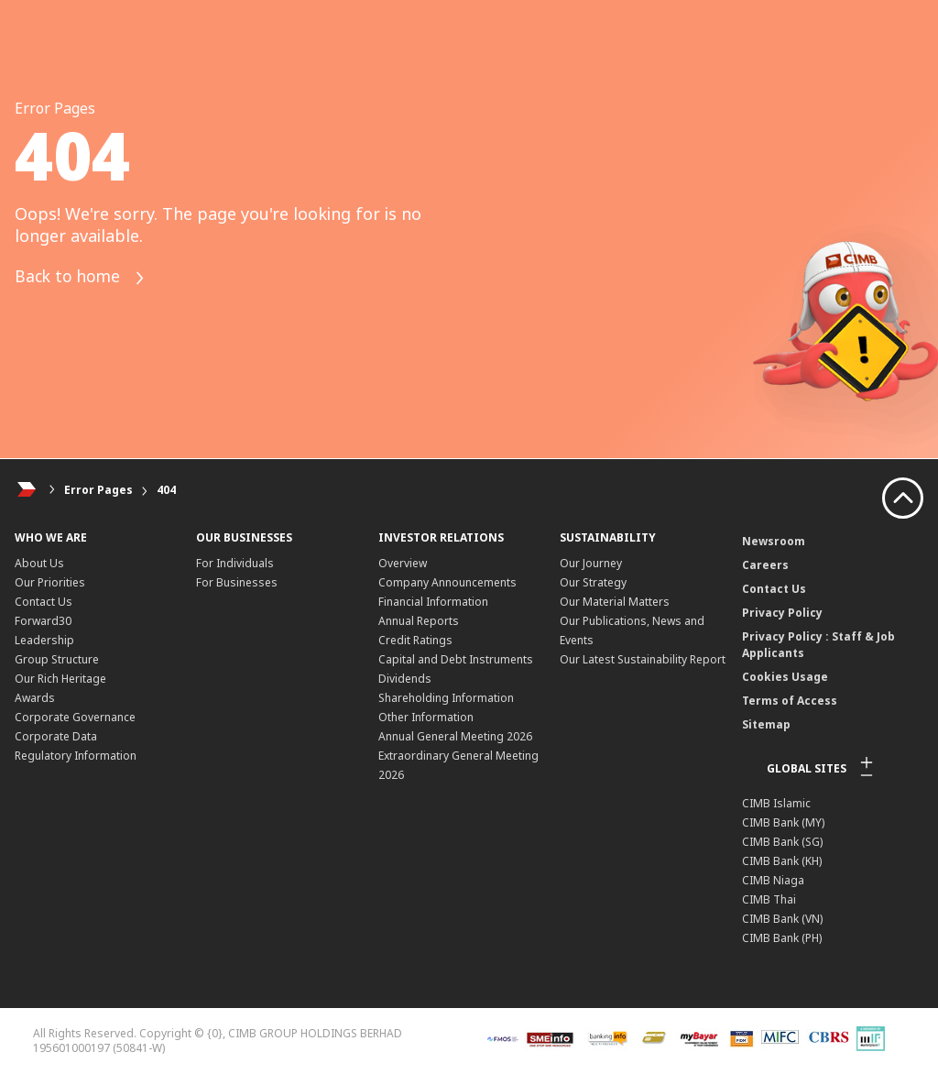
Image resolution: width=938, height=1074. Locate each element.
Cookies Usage (785, 677)
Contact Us (43, 601)
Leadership (44, 640)
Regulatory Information (75, 755)
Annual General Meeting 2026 (455, 736)
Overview (402, 563)
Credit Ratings (415, 640)
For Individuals (235, 563)
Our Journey (591, 563)
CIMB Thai (769, 899)
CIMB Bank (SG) (782, 841)
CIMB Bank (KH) (782, 861)
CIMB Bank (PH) (782, 938)
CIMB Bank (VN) (782, 918)
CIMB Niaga (773, 880)
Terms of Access (789, 700)
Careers (765, 565)
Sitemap (766, 724)
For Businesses (237, 582)
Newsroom (773, 541)
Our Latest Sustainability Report (642, 659)
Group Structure (57, 659)
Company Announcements (447, 582)
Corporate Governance (75, 717)
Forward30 (43, 621)
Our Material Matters (615, 601)
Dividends (404, 678)
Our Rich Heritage (60, 678)
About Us (39, 563)
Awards (35, 698)
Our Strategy (593, 582)
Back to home (82, 278)
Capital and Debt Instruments (455, 659)
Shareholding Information (446, 698)
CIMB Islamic (776, 803)
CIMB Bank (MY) (783, 822)
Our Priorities (50, 582)
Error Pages (98, 490)
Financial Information (433, 601)
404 (166, 490)
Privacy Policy (782, 612)
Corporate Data (56, 736)
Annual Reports (418, 621)
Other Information (426, 717)
